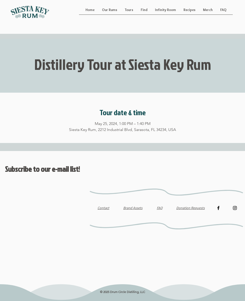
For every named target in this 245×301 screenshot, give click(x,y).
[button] (109, 11)
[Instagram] (235, 208)
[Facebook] (218, 208)
